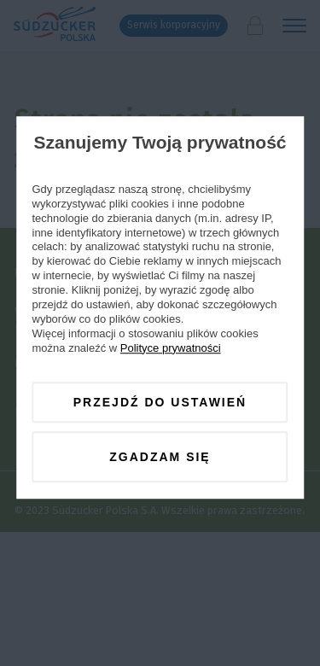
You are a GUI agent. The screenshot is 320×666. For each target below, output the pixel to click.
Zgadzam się (159, 457)
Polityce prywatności (170, 348)
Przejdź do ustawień (160, 402)
